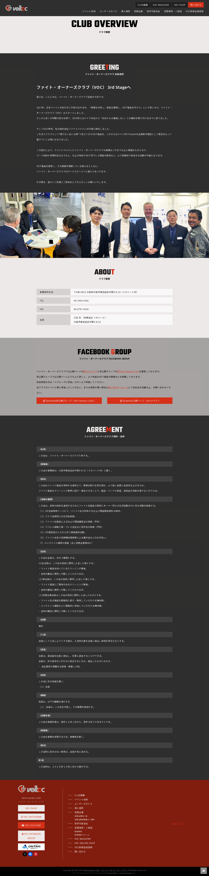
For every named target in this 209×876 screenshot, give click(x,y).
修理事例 (78, 831)
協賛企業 (138, 11)
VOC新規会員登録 (195, 11)
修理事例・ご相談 (173, 11)
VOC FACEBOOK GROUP (31, 836)
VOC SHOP (179, 4)
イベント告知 (89, 11)
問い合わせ (196, 4)
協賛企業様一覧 (81, 816)
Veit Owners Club (128, 371)
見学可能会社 (153, 11)
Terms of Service (126, 873)
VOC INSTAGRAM (31, 816)
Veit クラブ (178, 823)
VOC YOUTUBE (31, 825)
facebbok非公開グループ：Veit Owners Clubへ (69, 400)
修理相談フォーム (82, 835)
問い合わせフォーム (118, 387)
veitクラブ (90, 371)
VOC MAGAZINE (161, 4)
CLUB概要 (143, 4)
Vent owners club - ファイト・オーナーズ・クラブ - (106, 870)
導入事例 (125, 11)
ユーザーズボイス (108, 11)
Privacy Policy (112, 873)
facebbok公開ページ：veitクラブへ (140, 400)
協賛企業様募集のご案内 (85, 819)
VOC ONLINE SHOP (85, 843)
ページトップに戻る (203, 870)
